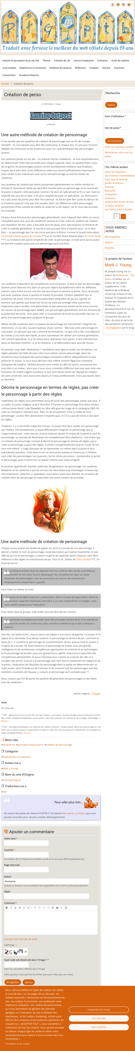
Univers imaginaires (83, 60)
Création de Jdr (62, 60)
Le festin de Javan (114, 205)
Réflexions (80, 67)
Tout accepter (98, 1027)
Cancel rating (2, 705)
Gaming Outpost (12, 780)
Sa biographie (113, 327)
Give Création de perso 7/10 (17, 705)
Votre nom (10, 838)
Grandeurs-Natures (29, 75)
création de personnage (59, 744)
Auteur (7, 876)
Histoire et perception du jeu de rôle (20, 60)
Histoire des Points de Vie (119, 201)
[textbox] (51, 922)
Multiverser (9, 744)
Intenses (109, 186)
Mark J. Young (10, 768)
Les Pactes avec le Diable (118, 209)
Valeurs (109, 242)
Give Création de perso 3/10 (9, 705)
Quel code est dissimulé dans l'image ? (25, 959)
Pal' (5, 791)
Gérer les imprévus (115, 171)
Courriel (8, 850)
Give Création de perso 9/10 (21, 705)
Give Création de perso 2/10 (6, 705)
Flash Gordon (83, 559)
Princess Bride (92, 236)
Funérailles (111, 194)
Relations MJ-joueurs (60, 67)
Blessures (110, 190)
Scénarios (102, 60)
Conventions (9, 75)
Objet (7, 891)
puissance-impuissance (31, 744)
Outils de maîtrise (120, 60)
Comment (9, 903)
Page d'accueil (12, 865)
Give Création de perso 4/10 (11, 705)
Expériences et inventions (33, 67)
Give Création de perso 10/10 (23, 705)
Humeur (106, 67)
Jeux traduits (9, 67)
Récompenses (112, 236)
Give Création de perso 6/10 (15, 705)
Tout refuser (99, 1018)
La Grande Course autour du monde (21, 236)
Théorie (47, 60)
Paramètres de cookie (99, 1009)
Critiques (94, 67)
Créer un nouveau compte (119, 146)
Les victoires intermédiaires (120, 175)
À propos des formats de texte (20, 939)
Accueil (5, 83)
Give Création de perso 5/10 (13, 705)
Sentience (110, 198)
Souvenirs (119, 67)
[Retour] (4, 721)
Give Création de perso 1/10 (4, 705)
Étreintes (109, 247)
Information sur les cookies (17, 1043)
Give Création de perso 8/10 (19, 705)
